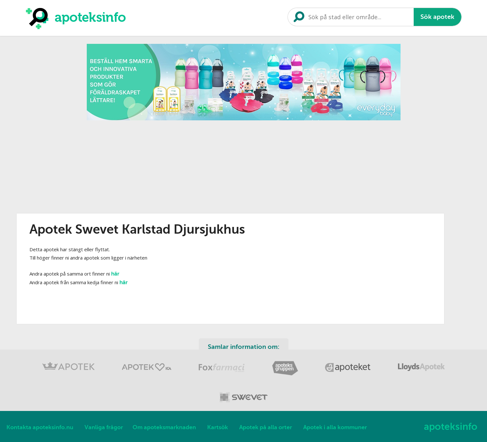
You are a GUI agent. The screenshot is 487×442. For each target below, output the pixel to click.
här (115, 274)
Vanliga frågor (104, 427)
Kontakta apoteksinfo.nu (39, 427)
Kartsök (217, 427)
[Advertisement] (244, 168)
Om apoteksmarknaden (164, 427)
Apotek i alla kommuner (335, 427)
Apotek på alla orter (265, 427)
